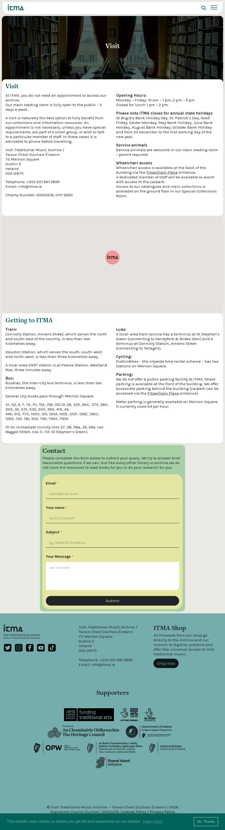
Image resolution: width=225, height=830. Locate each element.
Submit (112, 600)
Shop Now (166, 663)
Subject (54, 532)
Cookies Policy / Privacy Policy (148, 811)
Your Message (59, 556)
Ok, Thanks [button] (206, 821)
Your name (56, 508)
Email (52, 483)
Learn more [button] (152, 821)
